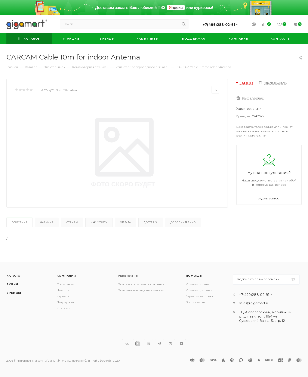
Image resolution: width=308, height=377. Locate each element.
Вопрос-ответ (196, 302)
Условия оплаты (197, 284)
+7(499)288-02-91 (219, 25)
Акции (12, 284)
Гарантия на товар (199, 296)
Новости (63, 290)
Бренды (13, 292)
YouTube (170, 343)
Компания (66, 275)
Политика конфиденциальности (141, 290)
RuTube (148, 343)
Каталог (14, 275)
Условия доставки (199, 290)
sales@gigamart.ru (254, 303)
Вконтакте (126, 343)
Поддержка (65, 302)
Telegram (159, 343)
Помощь (194, 275)
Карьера (63, 296)
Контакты (64, 308)
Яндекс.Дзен (181, 343)
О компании (65, 284)
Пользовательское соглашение (141, 284)
